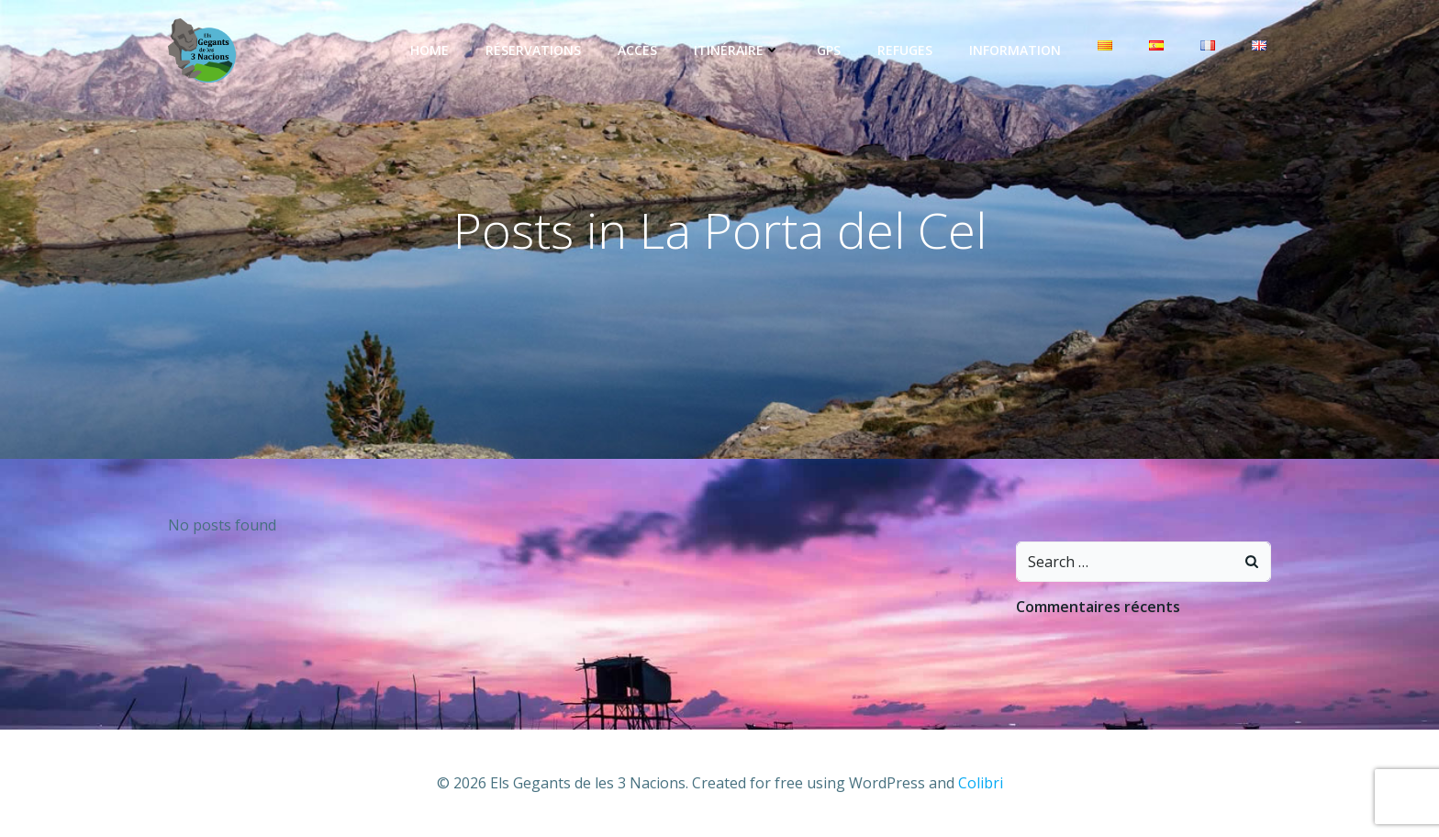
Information (1015, 50)
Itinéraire (737, 50)
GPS (829, 50)
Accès (637, 50)
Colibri (980, 783)
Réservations (533, 50)
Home (429, 50)
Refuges (904, 50)
